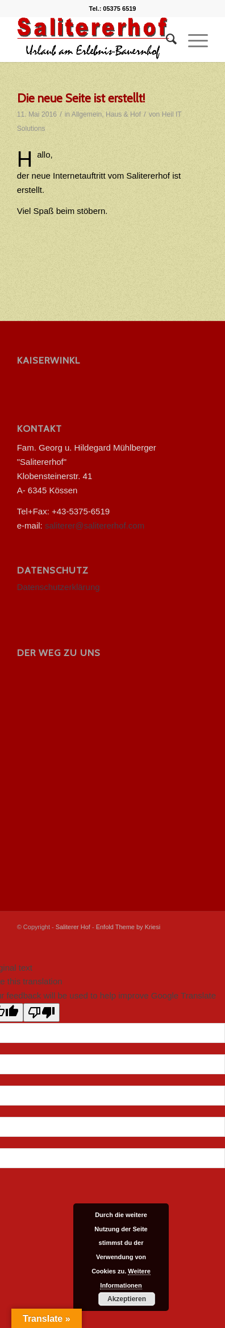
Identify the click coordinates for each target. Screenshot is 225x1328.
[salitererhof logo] (93, 39)
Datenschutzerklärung (58, 587)
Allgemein (87, 114)
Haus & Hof (123, 114)
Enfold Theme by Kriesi (128, 926)
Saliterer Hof (73, 926)
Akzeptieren (126, 1299)
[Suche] (166, 39)
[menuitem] (166, 39)
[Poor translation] (41, 1012)
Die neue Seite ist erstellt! (81, 98)
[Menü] (192, 39)
